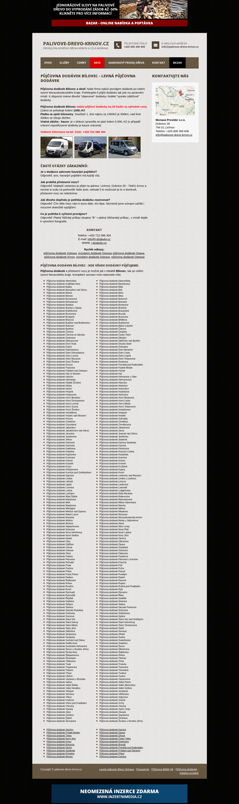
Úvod (48, 62)
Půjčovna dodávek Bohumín (61, 744)
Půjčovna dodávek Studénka (61, 750)
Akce (97, 62)
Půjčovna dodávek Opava (112, 732)
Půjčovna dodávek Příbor (112, 753)
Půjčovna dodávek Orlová (112, 735)
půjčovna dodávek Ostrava (60, 253)
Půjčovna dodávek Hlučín (59, 747)
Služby (64, 62)
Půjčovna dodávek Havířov (60, 729)
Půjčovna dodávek (186, 769)
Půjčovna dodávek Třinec (59, 735)
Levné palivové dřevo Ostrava (116, 769)
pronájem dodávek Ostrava (95, 253)
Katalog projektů (189, 773)
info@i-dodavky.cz (99, 239)
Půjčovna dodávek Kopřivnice (114, 741)
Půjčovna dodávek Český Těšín (115, 738)
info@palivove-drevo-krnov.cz (180, 46)
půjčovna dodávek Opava (128, 253)
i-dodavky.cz (99, 242)
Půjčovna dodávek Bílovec (60, 756)
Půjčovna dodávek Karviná (113, 729)
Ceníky (81, 62)
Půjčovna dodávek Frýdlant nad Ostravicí (120, 750)
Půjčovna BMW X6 (162, 769)
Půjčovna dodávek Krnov (59, 741)
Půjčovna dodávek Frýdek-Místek (63, 732)
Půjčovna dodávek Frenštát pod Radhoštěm (121, 747)
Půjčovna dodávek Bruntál (112, 744)
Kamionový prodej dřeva (126, 62)
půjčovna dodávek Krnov (59, 256)
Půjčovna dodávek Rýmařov (61, 753)
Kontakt (158, 62)
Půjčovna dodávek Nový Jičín (61, 738)
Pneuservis (142, 769)
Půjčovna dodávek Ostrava (113, 756)
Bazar (177, 62)
